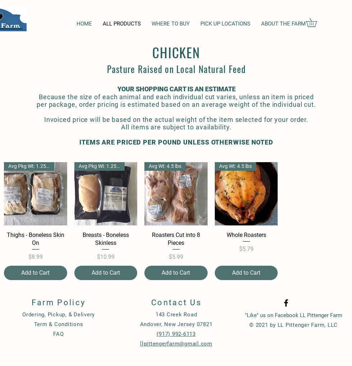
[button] (315, 22)
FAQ (58, 334)
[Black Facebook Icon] (286, 303)
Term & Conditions (58, 324)
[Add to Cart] (35, 273)
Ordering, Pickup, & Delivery (58, 314)
